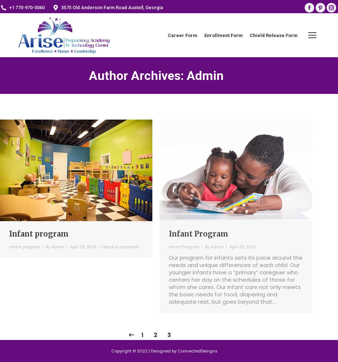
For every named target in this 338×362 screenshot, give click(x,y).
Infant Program (198, 233)
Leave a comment (120, 247)
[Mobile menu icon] (312, 35)
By (55, 247)
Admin (205, 75)
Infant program (38, 233)
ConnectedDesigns (198, 351)
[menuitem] (182, 35)
